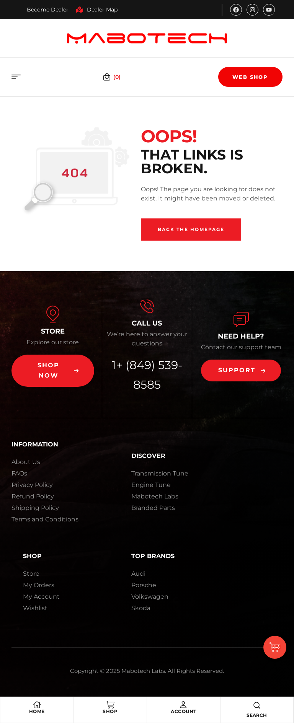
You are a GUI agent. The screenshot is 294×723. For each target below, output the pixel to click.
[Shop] (110, 704)
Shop (110, 711)
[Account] (183, 704)
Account (183, 711)
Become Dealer (48, 9)
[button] (52, 371)
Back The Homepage (191, 229)
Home (37, 711)
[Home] (37, 704)
